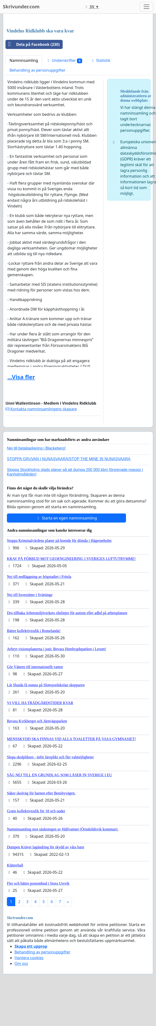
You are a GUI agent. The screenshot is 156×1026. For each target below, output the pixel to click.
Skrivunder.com (21, 6)
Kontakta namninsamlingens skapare (41, 409)
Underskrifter (64, 60)
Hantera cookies (29, 957)
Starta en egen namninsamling (66, 518)
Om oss (21, 963)
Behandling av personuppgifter (37, 70)
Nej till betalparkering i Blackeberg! (36, 448)
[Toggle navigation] (146, 6)
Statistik (100, 60)
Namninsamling (24, 60)
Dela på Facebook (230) (33, 44)
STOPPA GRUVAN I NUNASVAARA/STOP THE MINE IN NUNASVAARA (69, 459)
